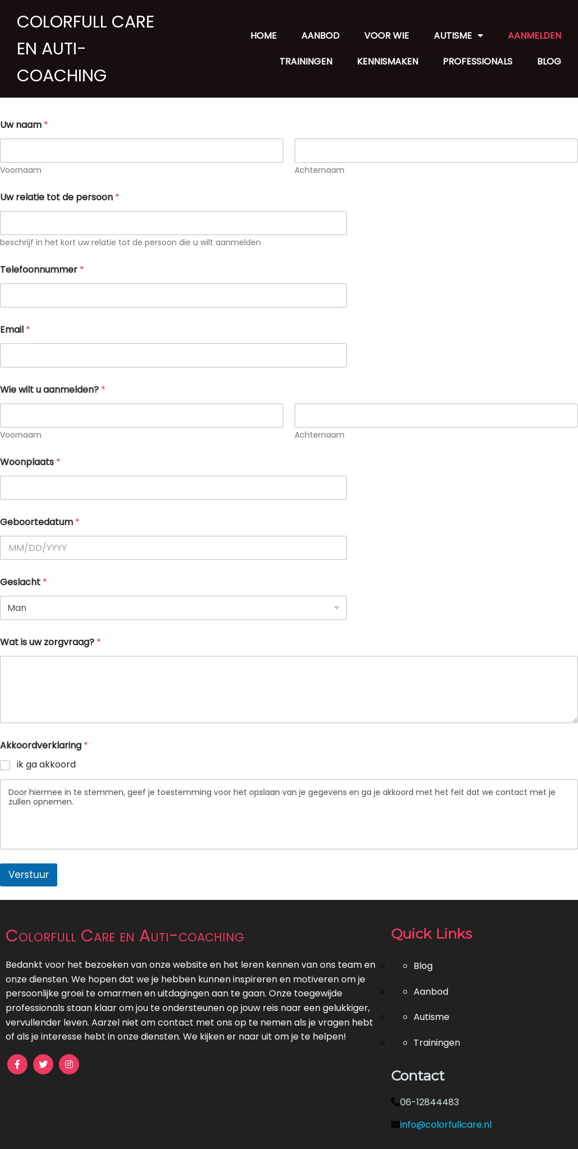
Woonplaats (30, 462)
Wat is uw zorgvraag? (50, 642)
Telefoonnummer (42, 269)
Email (15, 329)
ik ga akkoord (46, 765)
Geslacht (23, 582)
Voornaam (21, 170)
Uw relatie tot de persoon (60, 197)
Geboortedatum (40, 522)
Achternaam (320, 170)
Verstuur (28, 874)
